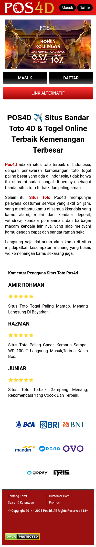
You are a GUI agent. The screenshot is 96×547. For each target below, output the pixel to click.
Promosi (54, 502)
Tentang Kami (17, 496)
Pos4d (11, 164)
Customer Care (59, 496)
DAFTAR (71, 78)
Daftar (85, 7)
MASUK (25, 78)
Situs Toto (39, 197)
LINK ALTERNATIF (48, 93)
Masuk (67, 7)
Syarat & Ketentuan (21, 502)
